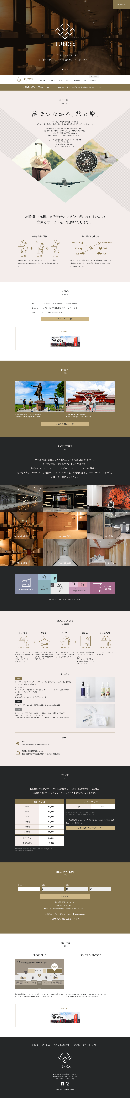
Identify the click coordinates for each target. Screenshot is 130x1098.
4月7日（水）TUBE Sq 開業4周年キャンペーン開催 (60, 308)
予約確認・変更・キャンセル (64, 902)
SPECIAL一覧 (65, 424)
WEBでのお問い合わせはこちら (66, 919)
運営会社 (35, 1045)
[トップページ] (27, 81)
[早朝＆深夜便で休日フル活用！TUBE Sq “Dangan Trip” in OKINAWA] (90, 396)
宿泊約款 (77, 1045)
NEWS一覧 (65, 319)
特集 (60, 80)
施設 (67, 80)
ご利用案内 (76, 80)
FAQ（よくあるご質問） (62, 1045)
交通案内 (93, 80)
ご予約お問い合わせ (121, 4)
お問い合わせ (45, 1045)
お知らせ (52, 80)
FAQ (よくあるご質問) (64, 905)
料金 (85, 80)
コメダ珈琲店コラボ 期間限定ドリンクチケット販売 (60, 303)
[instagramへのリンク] (67, 1084)
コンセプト (41, 80)
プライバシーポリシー (90, 1045)
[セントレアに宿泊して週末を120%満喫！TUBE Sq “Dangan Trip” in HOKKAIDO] (39, 396)
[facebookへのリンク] (62, 1084)
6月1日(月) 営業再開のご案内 (52, 312)
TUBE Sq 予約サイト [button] (91, 828)
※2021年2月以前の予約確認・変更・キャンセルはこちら (64, 908)
